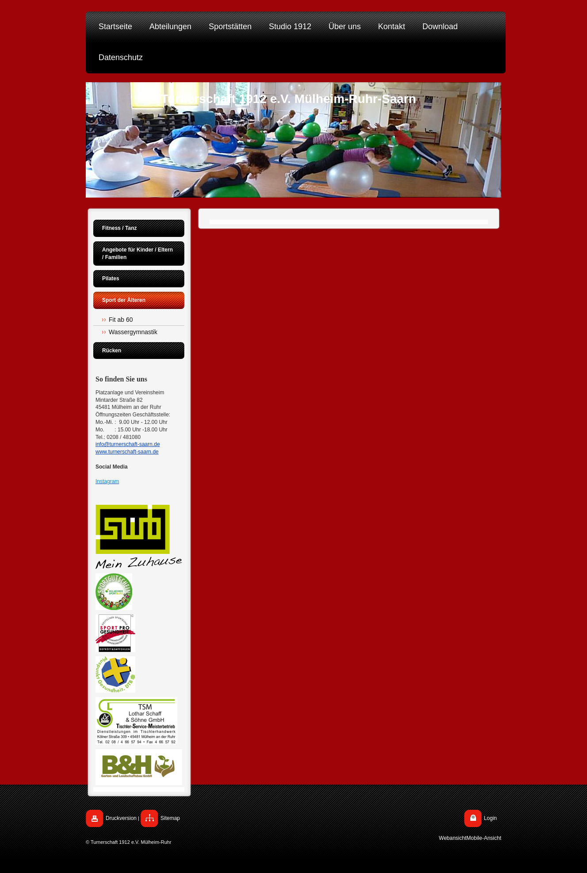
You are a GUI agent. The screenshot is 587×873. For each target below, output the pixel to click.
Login (490, 818)
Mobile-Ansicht (483, 838)
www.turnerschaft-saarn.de (127, 452)
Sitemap (170, 818)
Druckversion (121, 818)
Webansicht (452, 838)
